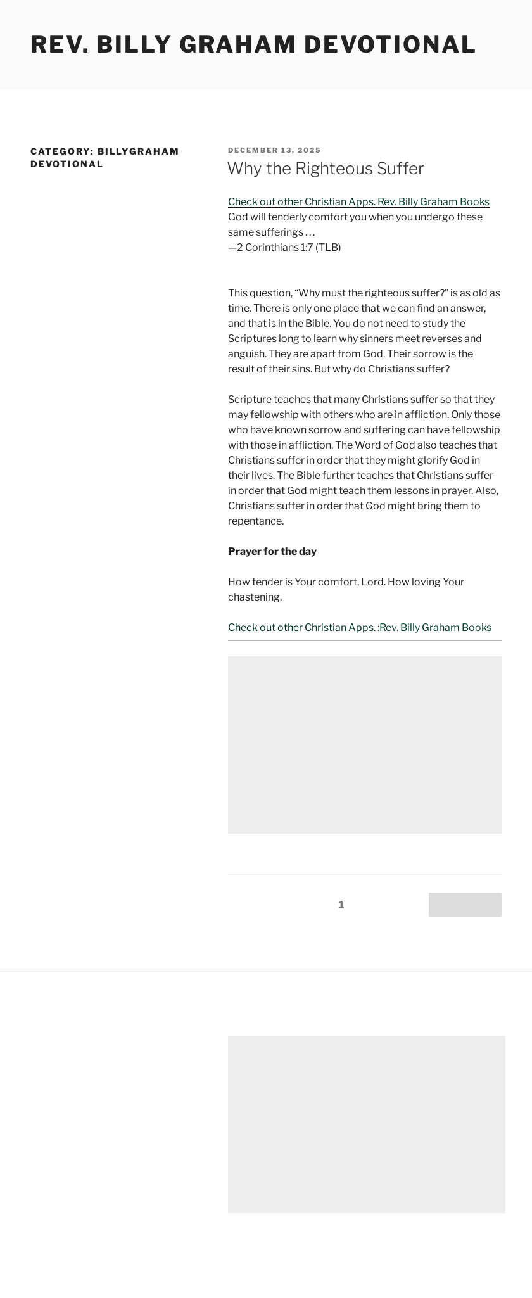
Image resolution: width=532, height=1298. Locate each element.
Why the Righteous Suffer (325, 168)
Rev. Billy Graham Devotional (254, 44)
